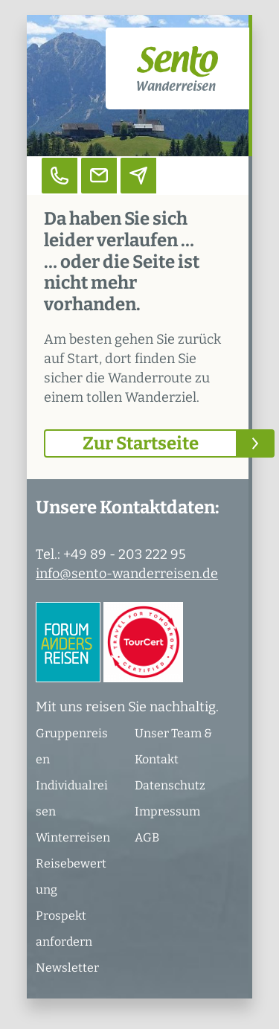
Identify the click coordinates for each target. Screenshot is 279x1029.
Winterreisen (73, 837)
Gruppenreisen (72, 746)
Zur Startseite (141, 443)
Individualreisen (72, 798)
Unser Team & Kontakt (173, 746)
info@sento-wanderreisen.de (127, 573)
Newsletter (67, 968)
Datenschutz (170, 785)
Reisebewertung (71, 876)
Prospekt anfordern (64, 928)
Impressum (167, 811)
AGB (147, 837)
